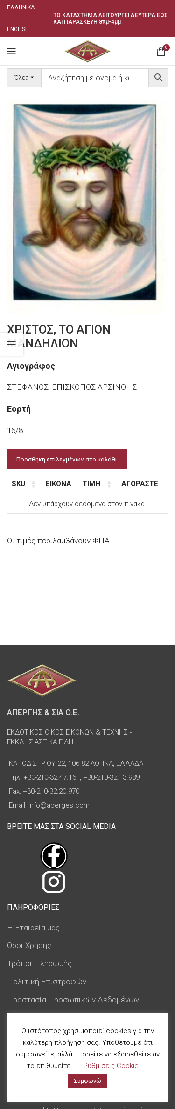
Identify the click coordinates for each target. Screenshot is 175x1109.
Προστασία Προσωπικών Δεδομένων (73, 999)
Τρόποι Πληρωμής (39, 963)
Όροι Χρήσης (29, 945)
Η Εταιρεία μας (33, 927)
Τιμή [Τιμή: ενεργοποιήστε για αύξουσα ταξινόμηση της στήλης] (91, 484)
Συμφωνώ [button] (87, 1080)
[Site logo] (87, 50)
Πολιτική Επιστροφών (46, 981)
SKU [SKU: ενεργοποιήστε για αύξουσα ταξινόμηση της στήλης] (18, 484)
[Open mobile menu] (11, 51)
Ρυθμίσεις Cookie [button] (111, 1066)
